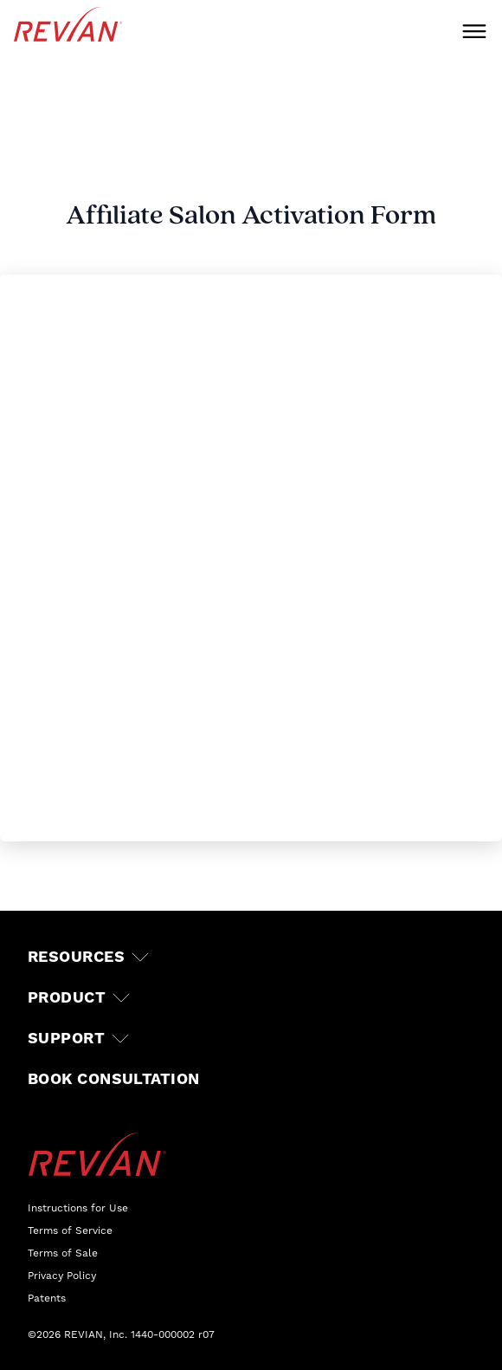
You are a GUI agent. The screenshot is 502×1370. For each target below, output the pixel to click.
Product (67, 998)
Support (66, 1039)
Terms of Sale (63, 1253)
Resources (76, 957)
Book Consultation (114, 1079)
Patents (47, 1298)
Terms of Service (70, 1230)
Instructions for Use (78, 1208)
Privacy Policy (62, 1275)
